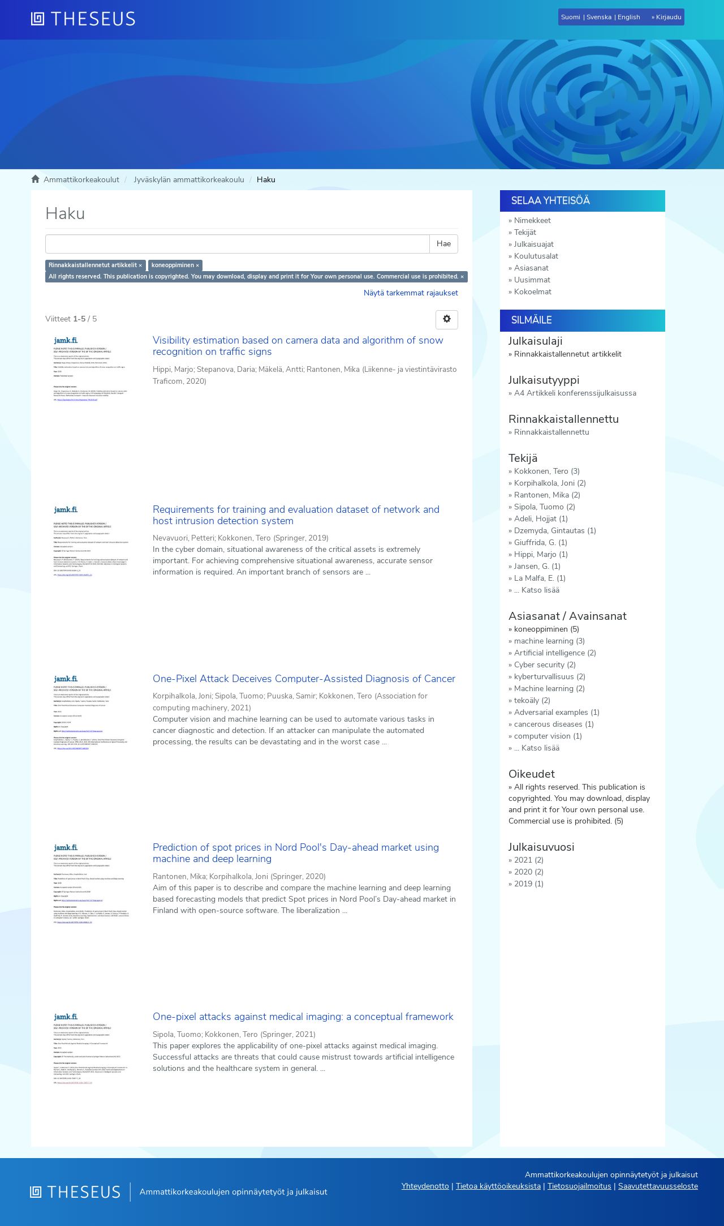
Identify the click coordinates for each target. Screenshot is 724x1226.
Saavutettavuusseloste (658, 1186)
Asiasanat (531, 268)
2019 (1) (529, 883)
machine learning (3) (549, 641)
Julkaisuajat (534, 244)
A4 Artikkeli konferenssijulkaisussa (575, 393)
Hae (444, 243)
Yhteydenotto (425, 1186)
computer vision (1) (548, 736)
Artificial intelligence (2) (555, 653)
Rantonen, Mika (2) (547, 495)
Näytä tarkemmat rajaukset (411, 293)
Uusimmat (532, 280)
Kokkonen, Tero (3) (547, 471)
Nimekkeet (532, 220)
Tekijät (525, 232)
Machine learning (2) (549, 688)
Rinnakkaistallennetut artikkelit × (95, 265)
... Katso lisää (536, 590)
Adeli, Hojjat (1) (541, 518)
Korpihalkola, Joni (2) (550, 483)
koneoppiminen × (175, 265)
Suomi (570, 17)
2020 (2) (529, 872)
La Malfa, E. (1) (540, 578)
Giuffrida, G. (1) (540, 542)
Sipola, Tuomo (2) (544, 506)
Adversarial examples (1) (557, 712)
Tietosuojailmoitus (579, 1186)
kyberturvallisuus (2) (549, 676)
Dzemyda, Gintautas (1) (555, 530)
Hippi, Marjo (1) (541, 554)
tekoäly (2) (532, 700)
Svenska (599, 17)
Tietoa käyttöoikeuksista (498, 1186)
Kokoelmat (532, 291)
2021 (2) (529, 860)
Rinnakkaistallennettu (551, 432)
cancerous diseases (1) (554, 724)
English (629, 17)
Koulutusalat (536, 256)
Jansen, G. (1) (537, 566)
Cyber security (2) (545, 664)
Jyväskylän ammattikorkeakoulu (189, 179)
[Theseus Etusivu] (87, 20)
